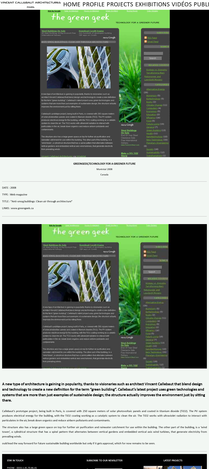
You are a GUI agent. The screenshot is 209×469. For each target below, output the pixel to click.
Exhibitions (152, 4)
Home (71, 4)
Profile (93, 4)
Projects (120, 4)
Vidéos (182, 4)
